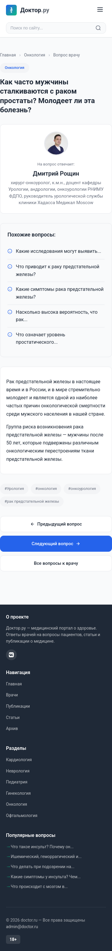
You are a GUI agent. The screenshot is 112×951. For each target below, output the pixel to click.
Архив (12, 728)
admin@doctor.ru (22, 926)
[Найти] (98, 28)
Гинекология (18, 793)
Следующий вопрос (56, 543)
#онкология (46, 488)
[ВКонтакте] (11, 654)
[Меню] (100, 10)
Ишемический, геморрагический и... (46, 856)
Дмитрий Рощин (56, 173)
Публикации (18, 706)
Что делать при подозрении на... (42, 866)
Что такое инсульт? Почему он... (42, 846)
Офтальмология (21, 815)
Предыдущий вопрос (56, 524)
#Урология (14, 488)
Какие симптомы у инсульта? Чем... (46, 876)
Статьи (13, 717)
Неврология (18, 771)
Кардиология (19, 759)
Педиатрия (16, 782)
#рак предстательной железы (31, 501)
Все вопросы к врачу (56, 563)
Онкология (34, 55)
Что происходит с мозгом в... (39, 886)
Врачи (12, 695)
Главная (8, 55)
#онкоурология (82, 488)
